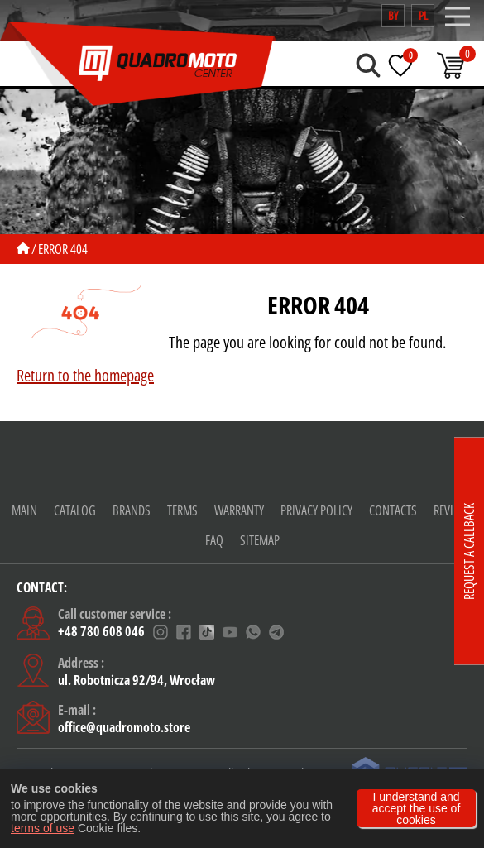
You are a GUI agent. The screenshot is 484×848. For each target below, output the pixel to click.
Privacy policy (316, 510)
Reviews (453, 510)
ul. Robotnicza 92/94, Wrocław (136, 680)
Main (24, 510)
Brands (132, 510)
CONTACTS (393, 510)
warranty (239, 510)
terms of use (42, 828)
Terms (182, 510)
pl (423, 15)
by (393, 15)
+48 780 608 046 (101, 632)
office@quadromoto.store (124, 727)
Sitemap (260, 540)
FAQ (214, 540)
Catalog (75, 510)
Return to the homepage (85, 375)
